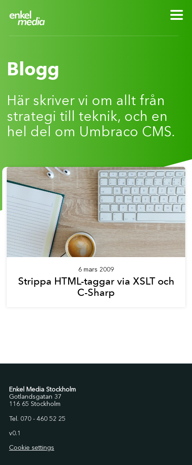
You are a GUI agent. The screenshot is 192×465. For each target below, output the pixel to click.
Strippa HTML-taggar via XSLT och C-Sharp (96, 287)
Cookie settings (31, 447)
